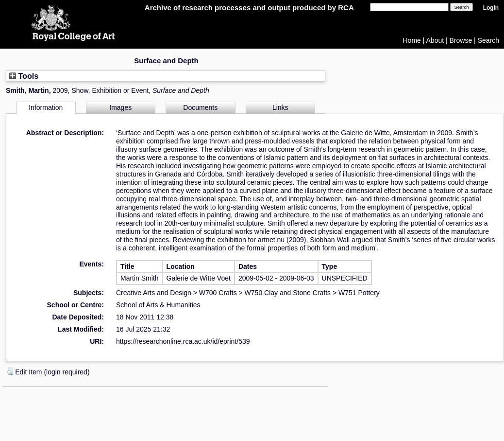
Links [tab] (280, 107)
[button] (10, 371)
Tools (23, 75)
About (435, 40)
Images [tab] (120, 107)
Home (412, 40)
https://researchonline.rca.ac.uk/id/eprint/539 (183, 341)
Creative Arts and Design (153, 293)
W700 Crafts (218, 293)
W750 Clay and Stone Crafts (288, 293)
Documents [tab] (200, 107)
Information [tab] (46, 107)
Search (488, 40)
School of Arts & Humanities (158, 305)
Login (491, 7)
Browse (461, 40)
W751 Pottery (359, 293)
